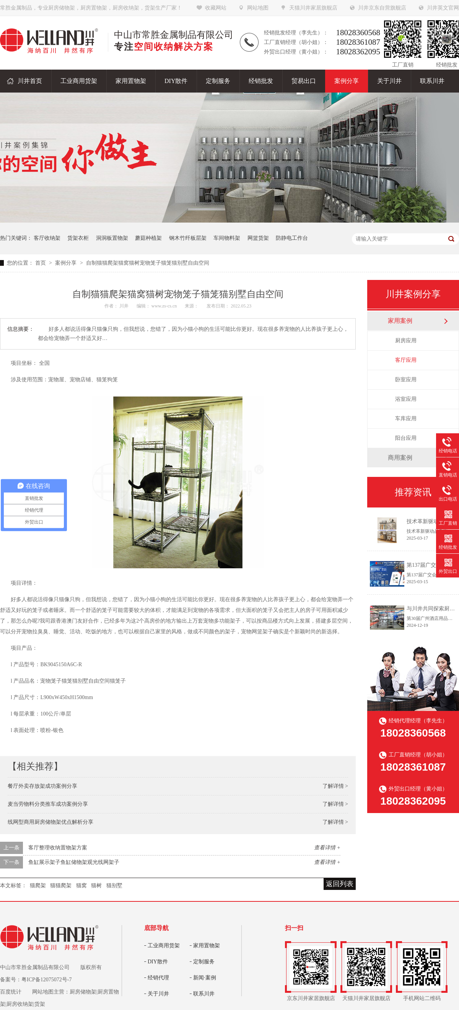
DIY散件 (158, 961)
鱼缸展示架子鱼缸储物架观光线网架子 (73, 862)
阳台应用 (406, 438)
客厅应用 (406, 360)
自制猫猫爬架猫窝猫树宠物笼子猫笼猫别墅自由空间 (147, 263)
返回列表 (339, 884)
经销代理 (158, 978)
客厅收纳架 (47, 238)
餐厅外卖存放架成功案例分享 (42, 786)
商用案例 (400, 457)
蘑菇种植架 (148, 238)
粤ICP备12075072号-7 (46, 979)
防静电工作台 (292, 238)
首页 (41, 263)
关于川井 (158, 994)
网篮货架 (258, 238)
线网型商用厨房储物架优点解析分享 (50, 822)
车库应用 (406, 418)
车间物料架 (226, 238)
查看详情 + (327, 848)
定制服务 (204, 961)
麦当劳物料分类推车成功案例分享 (48, 804)
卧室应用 (406, 379)
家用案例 (400, 320)
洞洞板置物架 (112, 238)
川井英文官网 (443, 8)
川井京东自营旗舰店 (382, 8)
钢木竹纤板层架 (188, 238)
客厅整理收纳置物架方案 (57, 848)
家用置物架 (206, 945)
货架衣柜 (78, 238)
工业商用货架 (164, 945)
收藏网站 (215, 8)
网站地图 (258, 8)
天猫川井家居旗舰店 (313, 8)
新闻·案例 (204, 978)
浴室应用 (406, 399)
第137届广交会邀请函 (432, 565)
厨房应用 (406, 340)
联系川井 (204, 994)
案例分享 (66, 263)
